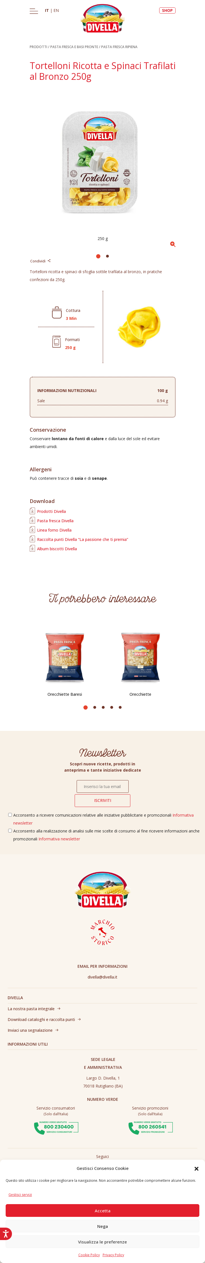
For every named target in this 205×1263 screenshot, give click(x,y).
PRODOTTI (38, 46)
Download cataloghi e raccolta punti (41, 1019)
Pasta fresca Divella (55, 520)
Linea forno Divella (54, 530)
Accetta (103, 1210)
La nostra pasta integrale (31, 1008)
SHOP (167, 10)
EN (56, 10)
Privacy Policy (113, 1255)
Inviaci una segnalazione (30, 1030)
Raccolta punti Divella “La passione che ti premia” (82, 539)
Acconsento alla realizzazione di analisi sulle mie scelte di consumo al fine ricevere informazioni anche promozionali (106, 835)
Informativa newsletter (59, 839)
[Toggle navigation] (34, 11)
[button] (196, 1168)
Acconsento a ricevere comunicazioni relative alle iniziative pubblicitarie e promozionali (103, 819)
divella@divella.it (102, 977)
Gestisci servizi (20, 1194)
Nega (102, 1226)
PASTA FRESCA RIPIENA (119, 46)
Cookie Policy (89, 1255)
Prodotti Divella (51, 511)
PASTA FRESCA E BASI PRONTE (74, 46)
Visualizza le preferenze (102, 1242)
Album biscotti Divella (57, 548)
